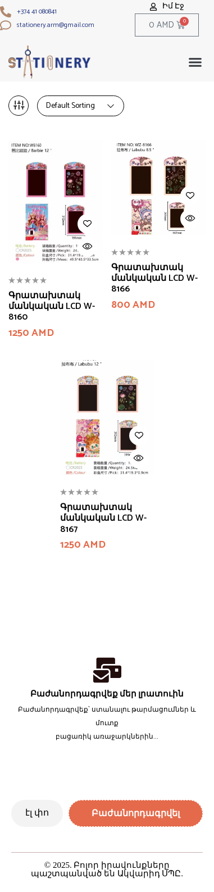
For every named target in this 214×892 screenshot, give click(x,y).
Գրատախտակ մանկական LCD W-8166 (154, 278)
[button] (195, 62)
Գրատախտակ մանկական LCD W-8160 (51, 306)
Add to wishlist (87, 224)
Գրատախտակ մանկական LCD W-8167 (103, 518)
